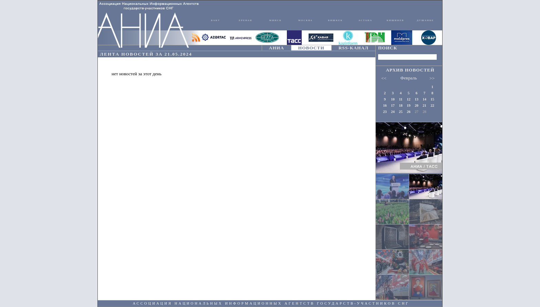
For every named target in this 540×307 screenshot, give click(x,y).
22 (432, 105)
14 (424, 99)
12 (409, 99)
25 (401, 112)
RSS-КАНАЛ (353, 47)
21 (424, 105)
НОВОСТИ (311, 47)
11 (400, 99)
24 (393, 112)
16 (385, 105)
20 (416, 105)
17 (393, 105)
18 (401, 105)
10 (393, 99)
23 (385, 112)
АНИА (276, 47)
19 (409, 105)
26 (409, 112)
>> (432, 78)
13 (416, 99)
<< (383, 78)
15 (432, 99)
